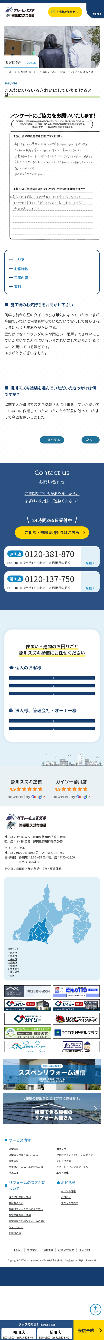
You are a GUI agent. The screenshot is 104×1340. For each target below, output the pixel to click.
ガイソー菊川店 (71, 835)
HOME (8, 72)
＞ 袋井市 (12, 1013)
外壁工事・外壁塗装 (49, 683)
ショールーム (16, 1281)
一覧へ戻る (52, 439)
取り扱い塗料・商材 (20, 1251)
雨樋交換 (61, 1203)
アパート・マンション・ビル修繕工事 (50, 758)
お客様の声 (24, 72)
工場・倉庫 (50, 777)
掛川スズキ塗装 (26, 835)
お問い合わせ (66, 11)
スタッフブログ (69, 1257)
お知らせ (66, 1251)
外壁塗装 (14, 1203)
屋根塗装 (14, 1214)
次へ (89, 439)
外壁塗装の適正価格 (20, 1269)
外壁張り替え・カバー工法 (23, 1208)
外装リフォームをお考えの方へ (26, 1263)
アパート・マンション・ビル (72, 1220)
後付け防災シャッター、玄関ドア (74, 1208)
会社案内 (32, 1303)
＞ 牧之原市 (13, 1022)
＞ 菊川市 (12, 1009)
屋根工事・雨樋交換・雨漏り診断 (49, 702)
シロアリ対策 (63, 1214)
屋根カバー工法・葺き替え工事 (26, 1220)
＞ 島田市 (12, 1016)
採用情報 (47, 1303)
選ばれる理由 (16, 1257)
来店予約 (84, 1303)
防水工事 (49, 720)
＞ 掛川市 (12, 1006)
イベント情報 (68, 1245)
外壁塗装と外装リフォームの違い (27, 1275)
